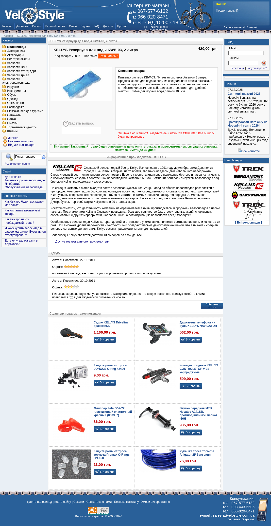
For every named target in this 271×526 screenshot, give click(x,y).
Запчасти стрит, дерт (21, 71)
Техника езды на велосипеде (25, 180)
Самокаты (14, 115)
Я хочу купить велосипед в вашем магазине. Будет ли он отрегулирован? (25, 231)
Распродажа (15, 107)
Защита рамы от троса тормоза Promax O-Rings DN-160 (112, 455)
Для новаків (13, 177)
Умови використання (155, 502)
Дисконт (108, 26)
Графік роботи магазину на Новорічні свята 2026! (247, 123)
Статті (73, 26)
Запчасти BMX (17, 67)
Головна (7, 26)
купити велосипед (39, 502)
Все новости (250, 151)
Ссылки (78, 502)
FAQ (96, 26)
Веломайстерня (55, 26)
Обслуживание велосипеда (24, 187)
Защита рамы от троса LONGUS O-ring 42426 (110, 367)
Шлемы (12, 131)
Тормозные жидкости (21, 127)
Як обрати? (12, 184)
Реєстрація (237, 68)
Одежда (12, 99)
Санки (11, 119)
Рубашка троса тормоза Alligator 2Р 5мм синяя (197, 453)
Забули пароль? (257, 68)
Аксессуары (15, 55)
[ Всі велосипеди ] (248, 222)
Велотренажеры (18, 59)
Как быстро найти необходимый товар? (19, 221)
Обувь (11, 95)
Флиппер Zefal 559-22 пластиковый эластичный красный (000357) (113, 412)
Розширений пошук (17, 163)
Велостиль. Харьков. (89, 516)
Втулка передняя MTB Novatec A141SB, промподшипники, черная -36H (199, 413)
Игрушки (13, 87)
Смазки (12, 123)
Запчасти (13, 63)
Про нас (122, 26)
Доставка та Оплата (28, 26)
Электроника (16, 51)
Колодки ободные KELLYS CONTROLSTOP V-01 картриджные (199, 369)
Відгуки (85, 26)
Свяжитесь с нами (99, 502)
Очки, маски (15, 103)
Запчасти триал (18, 75)
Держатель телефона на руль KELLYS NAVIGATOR (198, 324)
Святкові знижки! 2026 (244, 93)
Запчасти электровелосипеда (16, 81)
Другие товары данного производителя (82, 241)
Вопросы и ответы (15, 196)
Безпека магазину (126, 502)
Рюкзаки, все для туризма (25, 111)
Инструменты (16, 91)
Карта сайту (62, 502)
